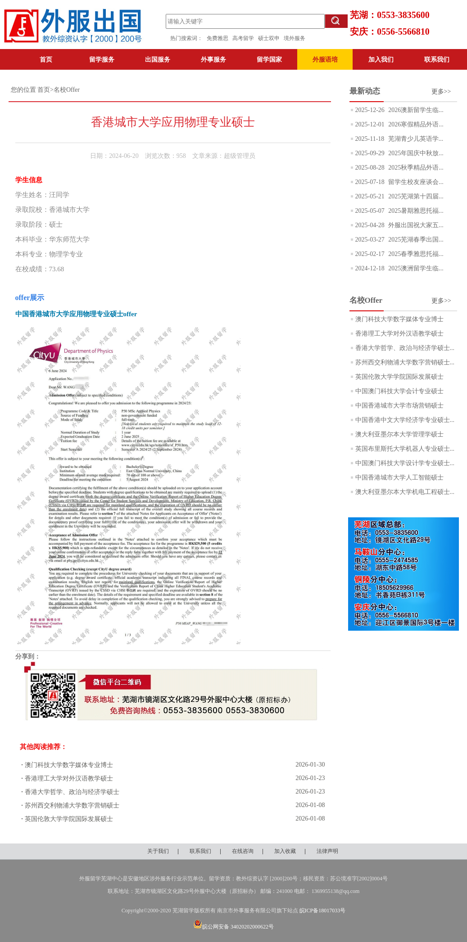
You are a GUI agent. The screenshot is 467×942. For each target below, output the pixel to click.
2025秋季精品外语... (415, 167)
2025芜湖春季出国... (415, 239)
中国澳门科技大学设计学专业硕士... (405, 463)
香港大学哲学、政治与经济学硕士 (72, 792)
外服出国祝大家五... (415, 225)
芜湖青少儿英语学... (414, 138)
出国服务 (157, 59)
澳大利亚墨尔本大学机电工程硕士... (405, 492)
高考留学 (245, 38)
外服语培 (325, 59)
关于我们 (158, 851)
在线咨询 (243, 851)
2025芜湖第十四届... (415, 196)
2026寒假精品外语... (415, 124)
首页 (46, 59)
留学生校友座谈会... (415, 182)
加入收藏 (285, 851)
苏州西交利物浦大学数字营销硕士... (405, 362)
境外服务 (294, 38)
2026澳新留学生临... (415, 110)
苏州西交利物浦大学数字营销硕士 (72, 805)
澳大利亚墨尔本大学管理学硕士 (399, 434)
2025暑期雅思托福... (415, 210)
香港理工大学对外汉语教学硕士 (69, 778)
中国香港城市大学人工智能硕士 (399, 477)
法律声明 (327, 851)
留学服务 (101, 59)
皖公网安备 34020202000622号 (233, 927)
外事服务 (213, 59)
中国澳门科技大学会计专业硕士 (399, 391)
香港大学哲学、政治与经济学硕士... (405, 348)
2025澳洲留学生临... (415, 268)
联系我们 (436, 59)
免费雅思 (217, 38)
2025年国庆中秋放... (415, 153)
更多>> (441, 91)
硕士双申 (271, 38)
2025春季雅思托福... (415, 254)
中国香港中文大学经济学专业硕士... (405, 420)
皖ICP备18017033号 (322, 910)
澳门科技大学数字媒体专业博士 (69, 765)
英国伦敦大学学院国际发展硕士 (69, 819)
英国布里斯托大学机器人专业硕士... (405, 448)
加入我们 (381, 59)
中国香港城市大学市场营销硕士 (399, 405)
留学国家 (269, 59)
